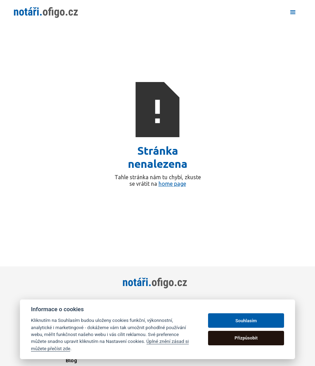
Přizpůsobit (246, 337)
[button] (293, 12)
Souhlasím (246, 320)
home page (172, 184)
